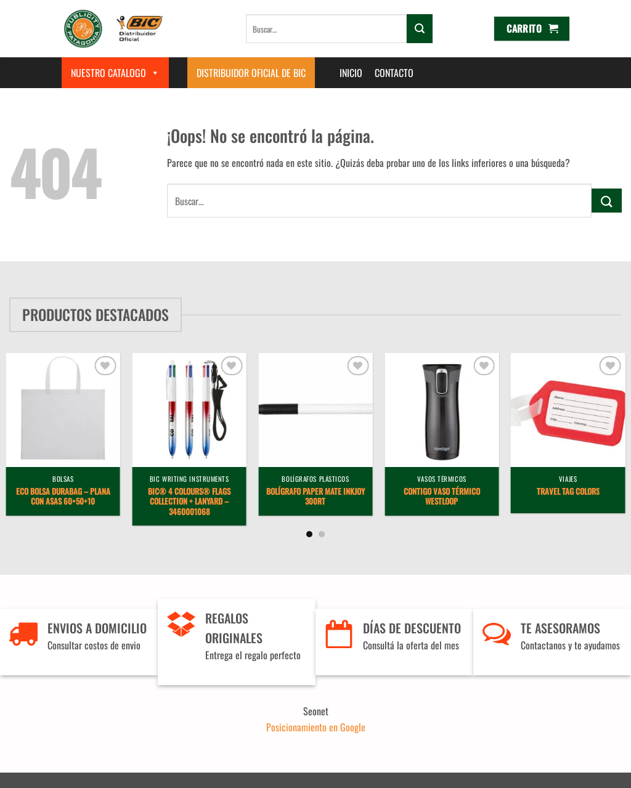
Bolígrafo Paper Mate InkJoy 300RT (315, 497)
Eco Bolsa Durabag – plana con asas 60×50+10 (63, 497)
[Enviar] (420, 28)
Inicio (351, 72)
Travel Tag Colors (568, 492)
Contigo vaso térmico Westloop (442, 497)
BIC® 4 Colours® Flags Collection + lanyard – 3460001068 (189, 502)
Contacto (394, 72)
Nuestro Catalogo (115, 72)
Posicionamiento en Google (315, 727)
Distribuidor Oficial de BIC (251, 72)
